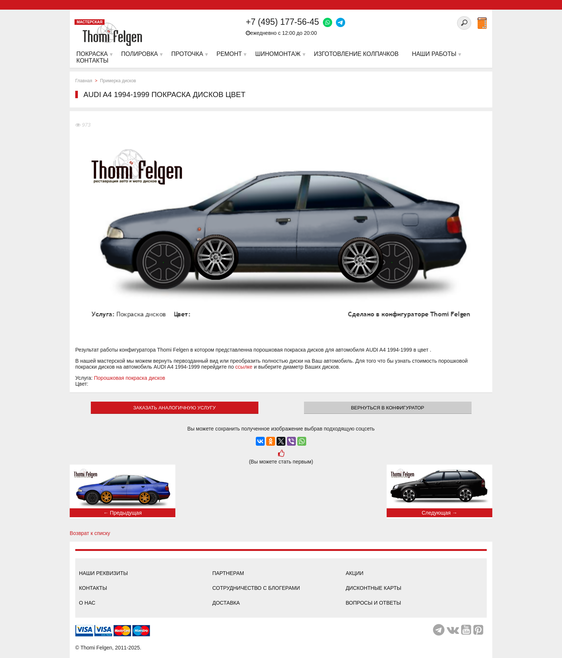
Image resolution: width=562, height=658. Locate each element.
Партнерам (228, 573)
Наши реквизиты (103, 573)
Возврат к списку (90, 533)
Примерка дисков (118, 80)
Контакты (93, 588)
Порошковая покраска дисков (129, 378)
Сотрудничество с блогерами (256, 588)
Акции (354, 573)
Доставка (226, 603)
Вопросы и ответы (373, 603)
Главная (83, 80)
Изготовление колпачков (356, 54)
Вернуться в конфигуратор (387, 408)
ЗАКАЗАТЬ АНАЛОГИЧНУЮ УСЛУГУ (174, 408)
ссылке (243, 367)
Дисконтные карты (373, 588)
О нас (87, 603)
